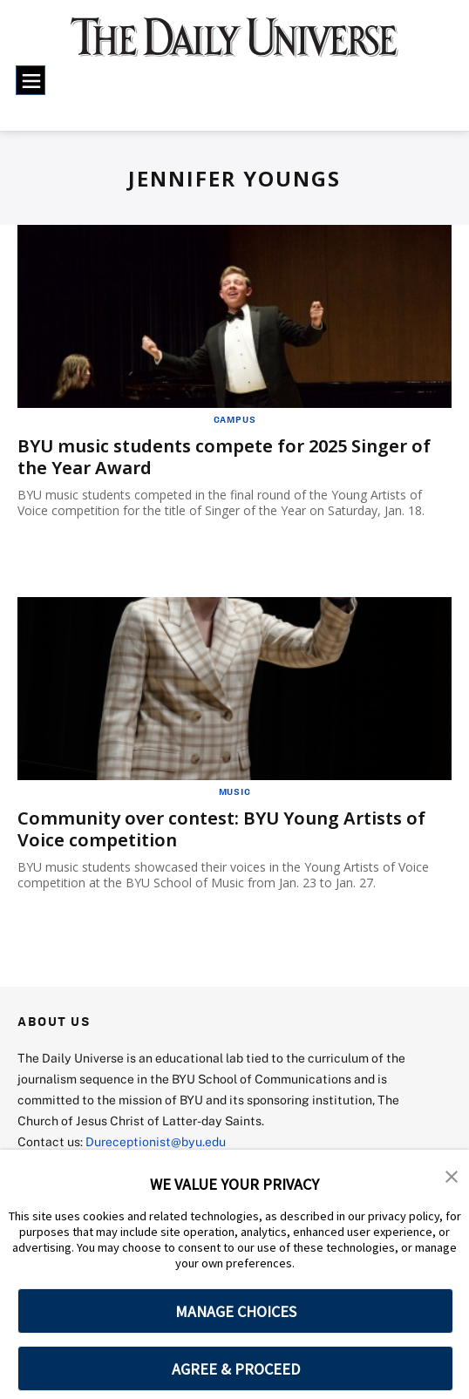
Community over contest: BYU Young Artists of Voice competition (221, 829)
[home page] (235, 45)
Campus (235, 419)
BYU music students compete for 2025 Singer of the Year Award (224, 456)
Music (235, 791)
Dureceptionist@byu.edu (155, 1141)
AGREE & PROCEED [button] (236, 1369)
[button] (451, 1175)
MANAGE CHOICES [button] (235, 1311)
